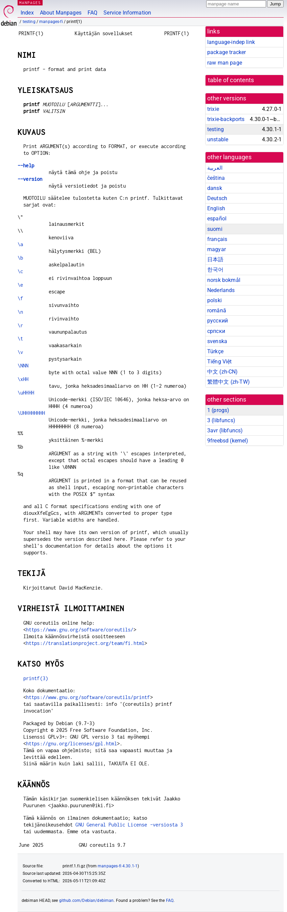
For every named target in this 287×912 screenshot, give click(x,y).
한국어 (215, 269)
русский (217, 320)
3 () (221, 420)
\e (20, 285)
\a (20, 244)
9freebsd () (227, 440)
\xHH (23, 379)
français (217, 239)
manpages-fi (51, 21)
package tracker (226, 52)
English (216, 208)
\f (20, 298)
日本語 (215, 259)
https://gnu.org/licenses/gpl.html (71, 743)
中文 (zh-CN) (222, 371)
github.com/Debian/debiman (86, 900)
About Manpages (60, 12)
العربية (214, 168)
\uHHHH (26, 392)
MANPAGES (30, 2)
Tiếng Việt (219, 361)
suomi (214, 229)
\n (20, 312)
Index (27, 12)
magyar (216, 249)
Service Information (127, 12)
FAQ (92, 12)
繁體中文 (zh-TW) (228, 382)
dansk (214, 188)
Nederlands (221, 290)
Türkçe (215, 351)
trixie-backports (225, 119)
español (216, 218)
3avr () (225, 430)
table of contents (231, 80)
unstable (217, 139)
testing (29, 21)
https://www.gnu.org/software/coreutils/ (80, 629)
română (216, 310)
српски (216, 331)
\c (20, 271)
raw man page (224, 62)
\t (20, 338)
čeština (216, 178)
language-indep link (231, 42)
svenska (217, 341)
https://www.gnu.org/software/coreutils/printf (88, 697)
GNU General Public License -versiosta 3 (129, 824)
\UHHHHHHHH (31, 413)
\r (20, 325)
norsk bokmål (223, 280)
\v (20, 352)
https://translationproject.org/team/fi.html (85, 643)
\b (20, 258)
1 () (218, 410)
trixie (213, 109)
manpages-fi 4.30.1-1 (118, 866)
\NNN (23, 365)
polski (214, 300)
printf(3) (35, 678)
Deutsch (217, 198)
